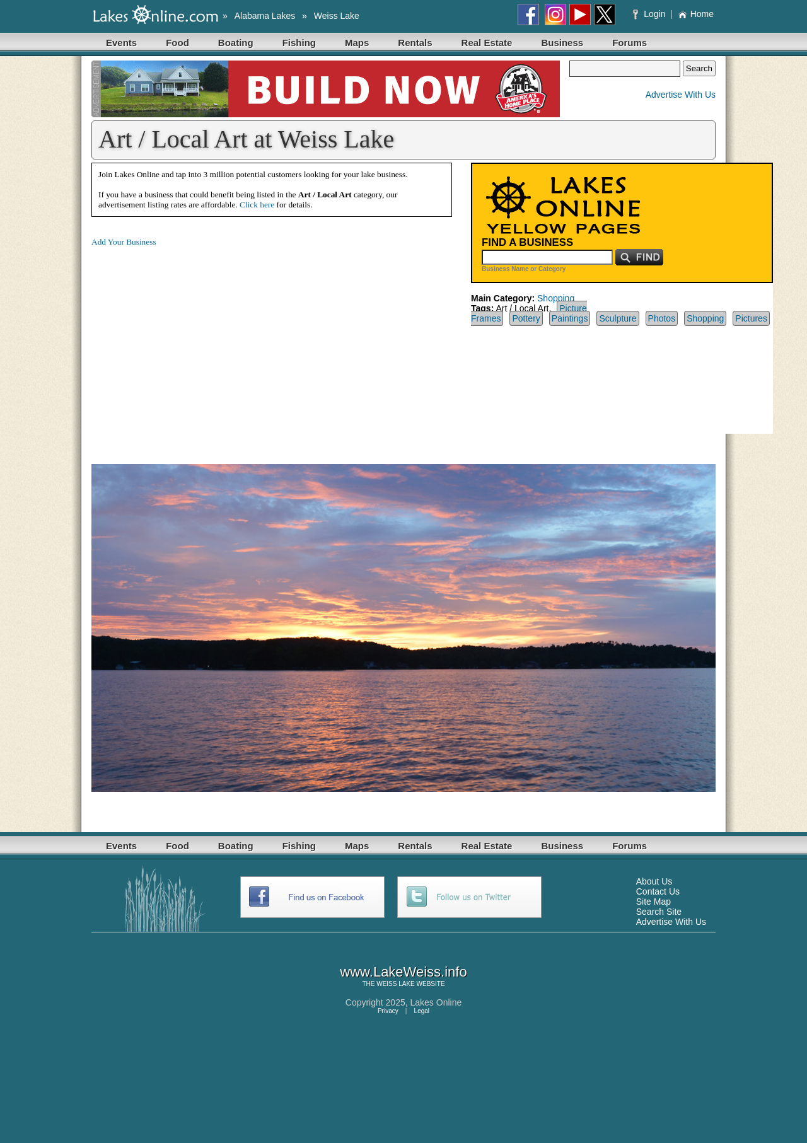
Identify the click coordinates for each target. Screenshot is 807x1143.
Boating (235, 42)
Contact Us (658, 891)
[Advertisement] (197, 345)
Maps (357, 42)
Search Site (659, 912)
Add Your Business (123, 242)
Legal (421, 1010)
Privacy (388, 1010)
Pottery (526, 318)
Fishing (299, 42)
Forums (629, 42)
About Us (654, 881)
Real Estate (487, 42)
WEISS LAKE (395, 983)
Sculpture (617, 318)
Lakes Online (436, 1002)
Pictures (751, 318)
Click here (257, 204)
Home (696, 14)
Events (121, 42)
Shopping (555, 298)
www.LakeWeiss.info (403, 972)
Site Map (653, 901)
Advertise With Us (681, 95)
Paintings (570, 318)
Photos (662, 318)
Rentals (415, 42)
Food (177, 42)
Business (562, 42)
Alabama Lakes (265, 16)
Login (650, 14)
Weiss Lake (336, 16)
